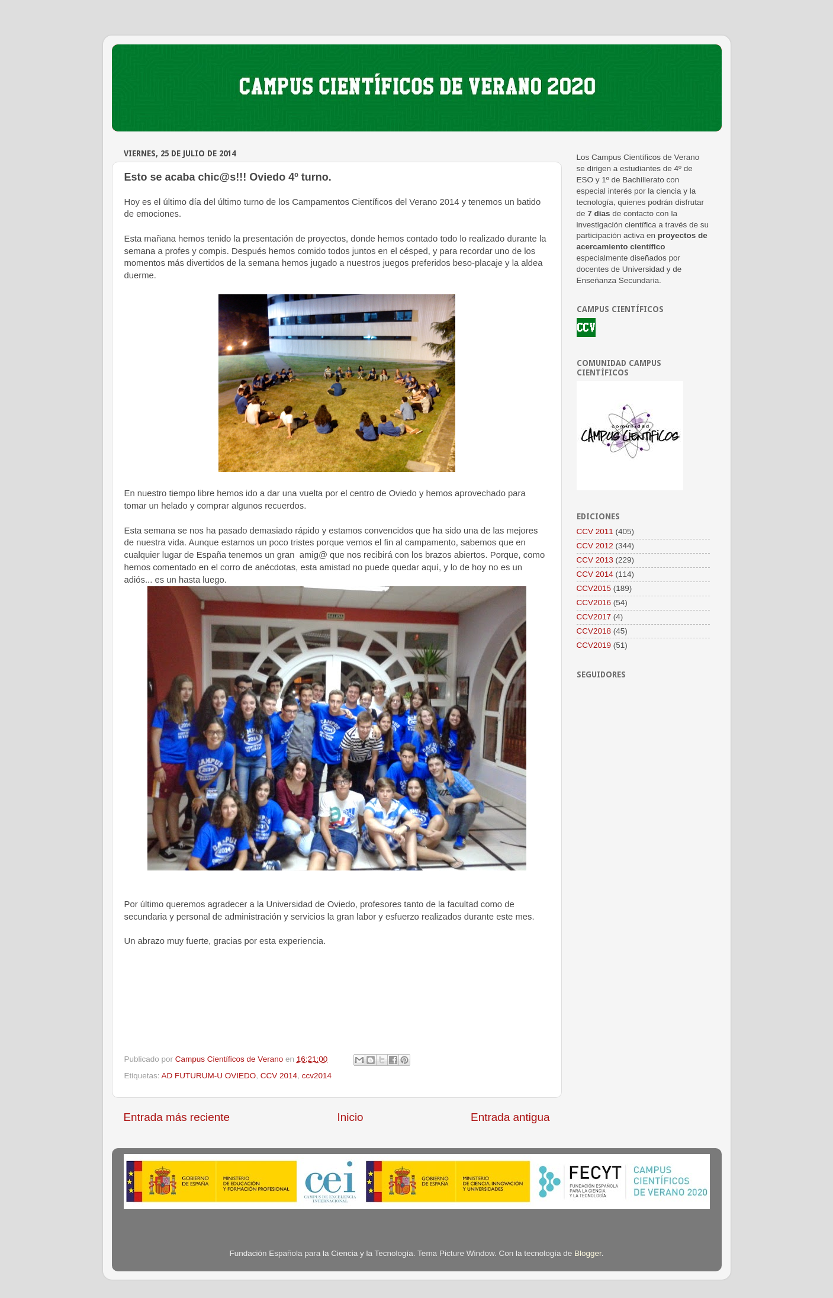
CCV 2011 (595, 531)
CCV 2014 (278, 1075)
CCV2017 (594, 616)
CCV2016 (594, 602)
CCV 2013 (595, 559)
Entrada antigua (510, 1117)
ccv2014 (317, 1075)
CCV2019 (594, 645)
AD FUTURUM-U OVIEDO (209, 1075)
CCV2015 (594, 588)
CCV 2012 (595, 545)
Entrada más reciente (177, 1117)
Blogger (588, 1253)
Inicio (350, 1117)
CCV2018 (594, 630)
